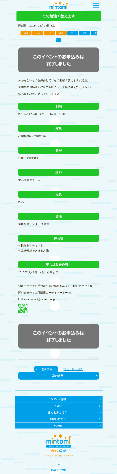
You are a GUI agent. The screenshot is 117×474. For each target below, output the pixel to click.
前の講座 (47, 369)
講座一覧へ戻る (73, 369)
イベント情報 (57, 399)
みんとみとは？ (57, 412)
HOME (57, 425)
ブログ (57, 405)
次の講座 (57, 375)
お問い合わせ (57, 418)
